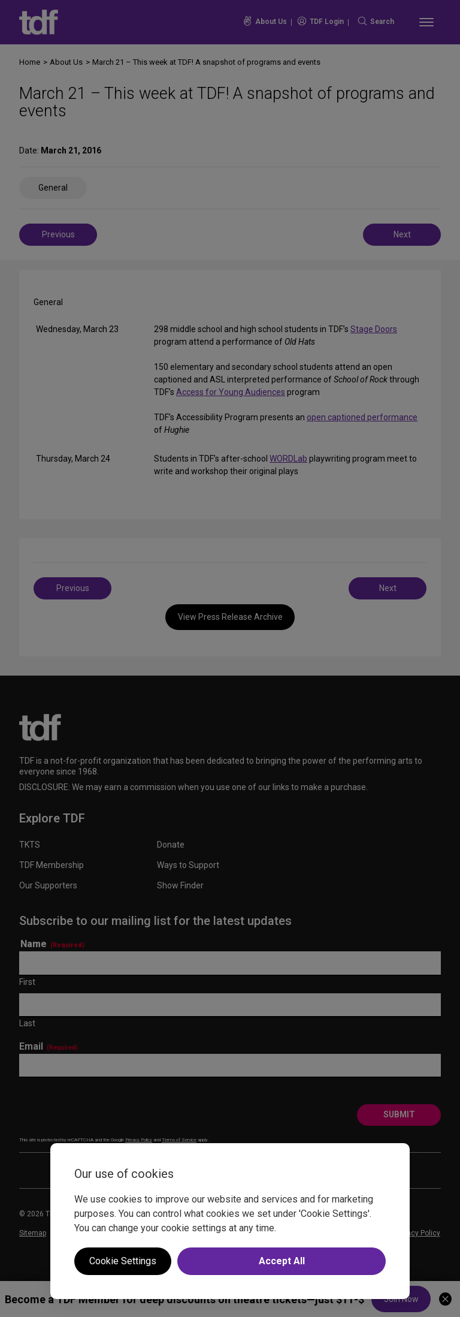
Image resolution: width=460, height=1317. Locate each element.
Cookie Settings (122, 1261)
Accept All (282, 1261)
